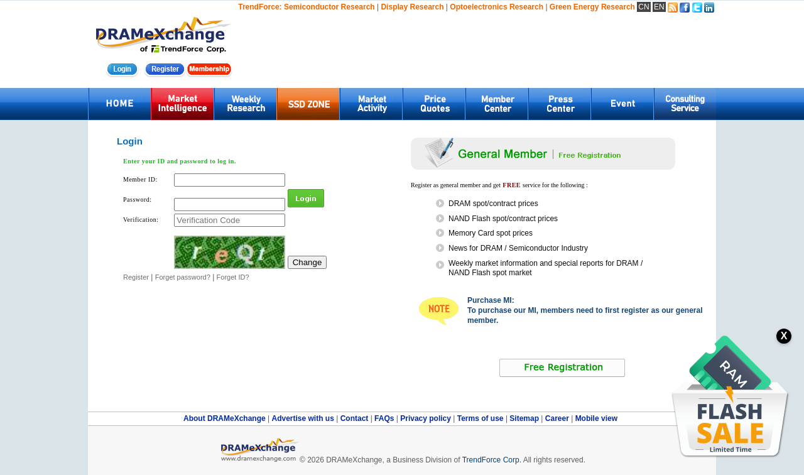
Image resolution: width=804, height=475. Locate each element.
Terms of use (481, 418)
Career (557, 418)
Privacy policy (426, 418)
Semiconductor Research (329, 7)
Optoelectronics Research (496, 7)
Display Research (412, 7)
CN (643, 7)
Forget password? (182, 277)
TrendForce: (259, 7)
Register (136, 277)
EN (659, 7)
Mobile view (596, 418)
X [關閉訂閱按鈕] (784, 335)
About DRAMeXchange (225, 418)
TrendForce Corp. (491, 460)
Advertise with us (303, 418)
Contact (355, 418)
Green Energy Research (592, 7)
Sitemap (525, 418)
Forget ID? (233, 277)
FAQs (385, 418)
